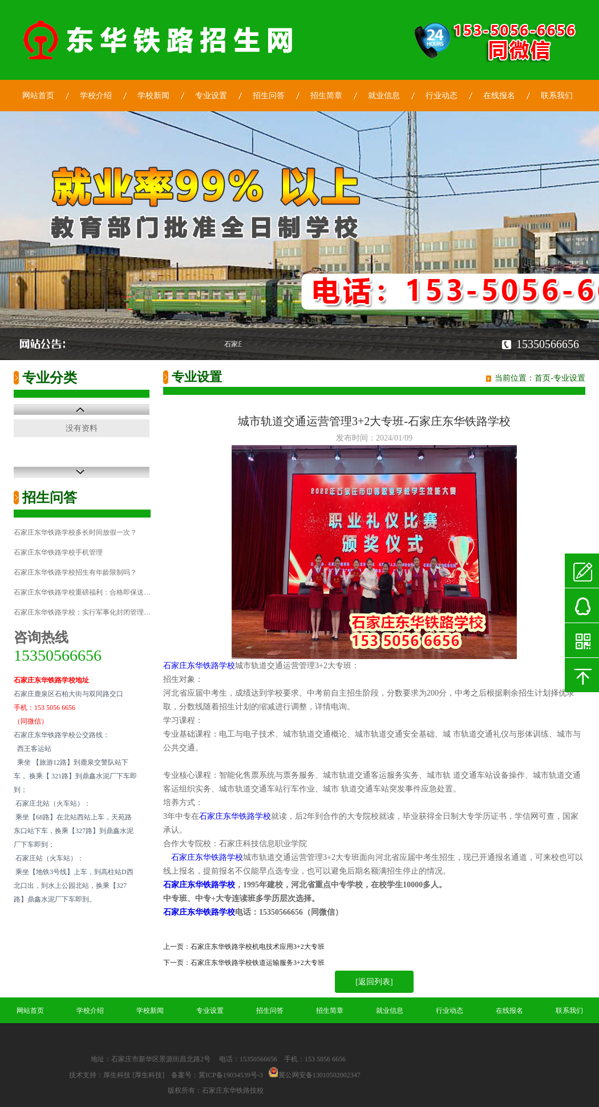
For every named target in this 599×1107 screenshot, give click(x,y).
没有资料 (82, 428)
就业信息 (384, 95)
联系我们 (557, 95)
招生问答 (269, 95)
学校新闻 (153, 95)
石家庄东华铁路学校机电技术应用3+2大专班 (258, 947)
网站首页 (38, 95)
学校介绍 (96, 95)
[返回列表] (373, 981)
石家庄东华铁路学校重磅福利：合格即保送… (82, 592)
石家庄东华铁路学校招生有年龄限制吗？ (75, 572)
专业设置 (211, 95)
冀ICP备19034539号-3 (231, 1075)
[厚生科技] (148, 1075)
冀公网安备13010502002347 (319, 1075)
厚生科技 (117, 1075)
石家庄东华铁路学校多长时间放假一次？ (75, 532)
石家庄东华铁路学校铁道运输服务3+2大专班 (258, 963)
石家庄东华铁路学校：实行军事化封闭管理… (82, 612)
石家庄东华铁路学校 (199, 665)
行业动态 (442, 95)
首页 (543, 378)
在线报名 (499, 95)
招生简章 (326, 95)
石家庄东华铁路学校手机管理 (58, 552)
